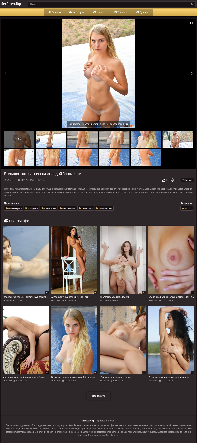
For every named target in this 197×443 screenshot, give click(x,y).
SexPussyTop (13, 4)
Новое (98, 12)
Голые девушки (14, 208)
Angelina (186, 208)
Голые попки (85, 208)
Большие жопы (104, 208)
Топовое (120, 12)
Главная (54, 12)
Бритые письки (67, 208)
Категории (76, 12)
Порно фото (98, 395)
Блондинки (31, 208)
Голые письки (49, 208)
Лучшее (142, 12)
